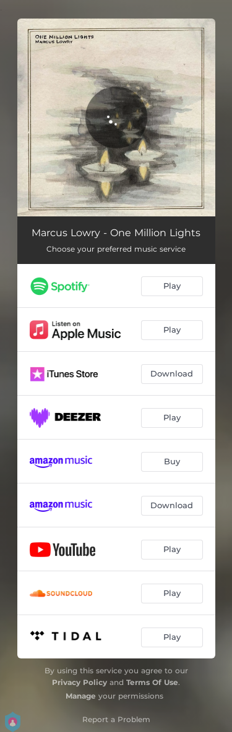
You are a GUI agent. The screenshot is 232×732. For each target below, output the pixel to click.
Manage (81, 695)
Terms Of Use (152, 682)
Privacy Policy (79, 682)
